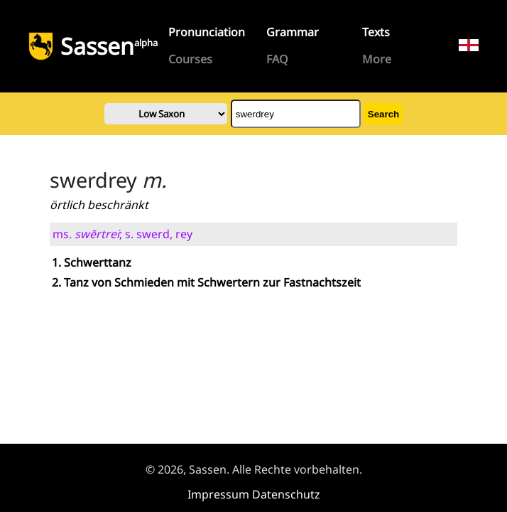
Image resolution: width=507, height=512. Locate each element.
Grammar (292, 32)
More (376, 59)
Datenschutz (286, 494)
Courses (190, 59)
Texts (376, 32)
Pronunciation (206, 32)
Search (383, 114)
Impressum (218, 494)
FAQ (277, 59)
